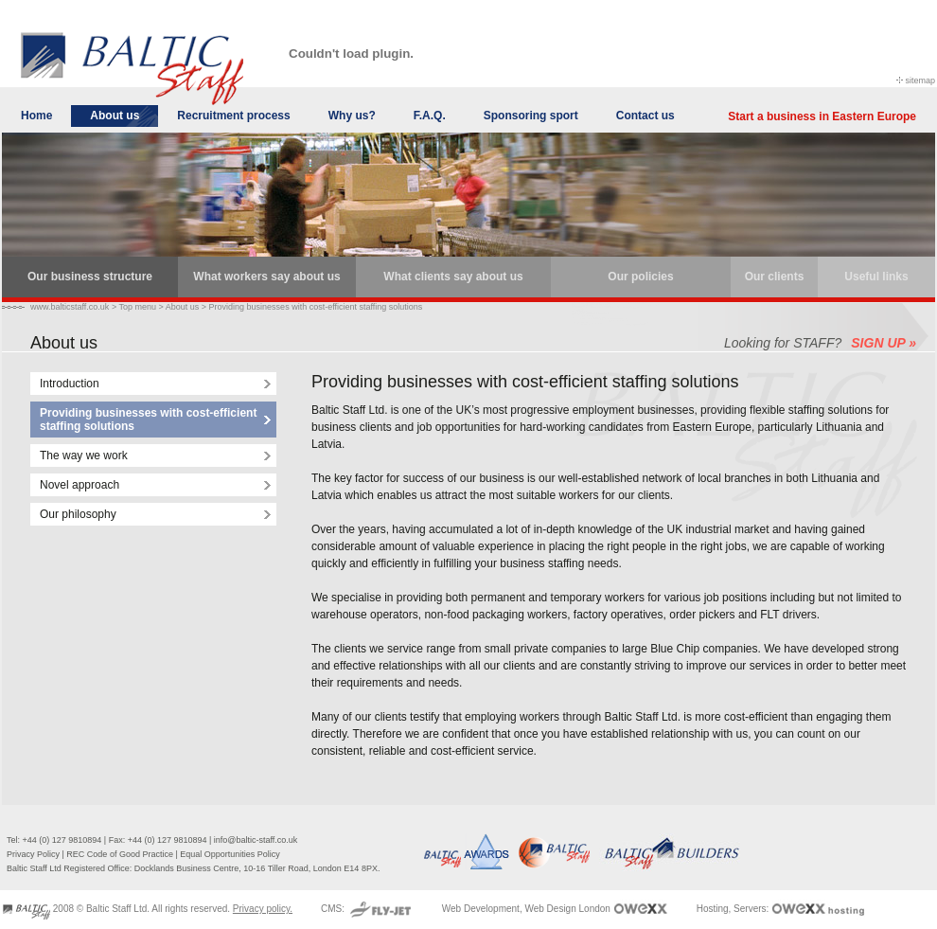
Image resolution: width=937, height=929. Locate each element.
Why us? (352, 115)
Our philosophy (78, 514)
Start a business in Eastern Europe (822, 116)
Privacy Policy (33, 854)
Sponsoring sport (531, 115)
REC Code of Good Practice (119, 854)
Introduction (69, 383)
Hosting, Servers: (734, 908)
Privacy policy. (262, 908)
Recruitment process (233, 115)
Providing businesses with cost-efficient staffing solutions (316, 307)
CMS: (334, 908)
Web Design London (567, 908)
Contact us (645, 115)
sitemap (920, 80)
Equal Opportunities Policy (230, 854)
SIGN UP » (883, 342)
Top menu (137, 307)
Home (36, 115)
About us (114, 115)
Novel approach (79, 484)
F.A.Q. (430, 115)
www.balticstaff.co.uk (69, 307)
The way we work (84, 455)
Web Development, (482, 908)
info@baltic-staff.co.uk (256, 840)
